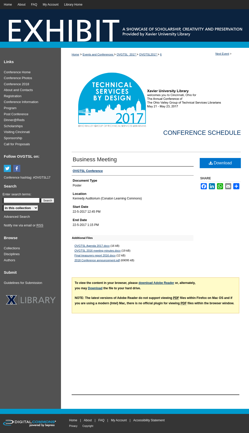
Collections (12, 248)
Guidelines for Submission (23, 283)
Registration (12, 96)
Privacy (73, 426)
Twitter (8, 168)
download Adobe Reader (156, 283)
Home (75, 54)
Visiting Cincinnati (17, 132)
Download (220, 163)
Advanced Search (17, 217)
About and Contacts (18, 90)
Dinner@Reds (14, 120)
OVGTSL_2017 (126, 54)
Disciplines (12, 254)
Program (10, 108)
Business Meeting (95, 159)
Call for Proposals (17, 144)
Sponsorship (13, 138)
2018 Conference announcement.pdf (97, 260)
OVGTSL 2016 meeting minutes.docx (97, 250)
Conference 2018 (16, 84)
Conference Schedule (202, 132)
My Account (119, 420)
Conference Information (21, 102)
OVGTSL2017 (148, 54)
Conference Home (17, 72)
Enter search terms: (17, 194)
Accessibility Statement (149, 420)
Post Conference (16, 114)
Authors (9, 260)
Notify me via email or (23, 225)
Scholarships (13, 126)
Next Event (222, 53)
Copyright (87, 426)
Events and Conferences (98, 54)
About (88, 420)
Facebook (17, 168)
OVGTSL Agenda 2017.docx (92, 245)
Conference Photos (18, 78)
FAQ (101, 420)
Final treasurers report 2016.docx (95, 255)
